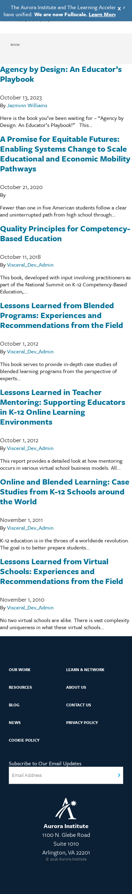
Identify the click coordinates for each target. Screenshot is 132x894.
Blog (14, 705)
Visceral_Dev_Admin (30, 264)
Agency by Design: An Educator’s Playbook (61, 74)
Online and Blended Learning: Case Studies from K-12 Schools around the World (64, 491)
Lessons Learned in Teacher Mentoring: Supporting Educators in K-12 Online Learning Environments (62, 406)
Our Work (20, 670)
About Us (76, 687)
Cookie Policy (24, 740)
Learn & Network (85, 670)
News (15, 722)
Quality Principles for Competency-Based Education (65, 233)
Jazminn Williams (27, 105)
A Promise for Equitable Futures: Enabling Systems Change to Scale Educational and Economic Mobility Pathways (65, 153)
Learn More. (103, 14)
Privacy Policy (82, 722)
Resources (20, 687)
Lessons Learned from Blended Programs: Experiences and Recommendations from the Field (61, 315)
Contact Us (78, 705)
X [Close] (119, 8)
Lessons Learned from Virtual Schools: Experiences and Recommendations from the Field (61, 571)
